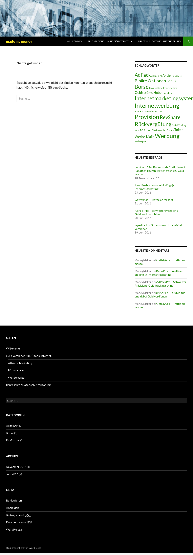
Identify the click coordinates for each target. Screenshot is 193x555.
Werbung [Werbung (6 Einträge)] (167, 135)
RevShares (13, 440)
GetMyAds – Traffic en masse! (154, 199)
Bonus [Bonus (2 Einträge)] (171, 81)
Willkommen (74, 41)
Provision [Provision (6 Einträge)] (147, 116)
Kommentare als (19, 522)
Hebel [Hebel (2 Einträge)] (158, 92)
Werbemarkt (16, 377)
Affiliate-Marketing (20, 363)
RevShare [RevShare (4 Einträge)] (170, 117)
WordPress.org (15, 529)
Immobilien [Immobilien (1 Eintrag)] (168, 93)
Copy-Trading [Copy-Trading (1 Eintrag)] (164, 88)
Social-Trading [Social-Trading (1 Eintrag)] (179, 125)
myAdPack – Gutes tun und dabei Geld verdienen (160, 294)
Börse (10, 433)
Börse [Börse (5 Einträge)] (142, 86)
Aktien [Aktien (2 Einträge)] (167, 75)
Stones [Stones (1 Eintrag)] (170, 130)
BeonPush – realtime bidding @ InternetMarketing (154, 187)
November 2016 (16, 466)
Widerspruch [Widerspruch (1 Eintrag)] (141, 141)
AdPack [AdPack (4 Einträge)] (143, 75)
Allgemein (12, 425)
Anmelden (12, 507)
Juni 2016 (12, 474)
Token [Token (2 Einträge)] (178, 130)
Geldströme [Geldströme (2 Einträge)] (144, 92)
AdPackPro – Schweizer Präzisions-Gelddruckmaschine (157, 212)
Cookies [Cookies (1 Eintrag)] (153, 88)
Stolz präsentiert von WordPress (23, 547)
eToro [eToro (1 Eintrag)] (174, 88)
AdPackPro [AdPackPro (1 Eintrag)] (156, 75)
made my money (19, 41)
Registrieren (14, 500)
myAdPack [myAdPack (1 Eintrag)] (140, 111)
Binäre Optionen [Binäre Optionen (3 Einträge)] (150, 80)
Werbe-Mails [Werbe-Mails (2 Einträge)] (144, 137)
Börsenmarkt (16, 370)
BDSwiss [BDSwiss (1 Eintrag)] (177, 75)
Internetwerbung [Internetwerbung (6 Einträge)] (157, 105)
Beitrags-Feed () (18, 515)
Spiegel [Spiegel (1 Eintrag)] (147, 130)
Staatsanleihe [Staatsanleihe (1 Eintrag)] (159, 130)
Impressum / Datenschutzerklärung (159, 41)
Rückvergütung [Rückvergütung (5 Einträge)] (153, 124)
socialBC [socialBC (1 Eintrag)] (139, 130)
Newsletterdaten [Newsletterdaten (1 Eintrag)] (154, 111)
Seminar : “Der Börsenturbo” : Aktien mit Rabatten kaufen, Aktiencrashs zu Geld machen (160, 170)
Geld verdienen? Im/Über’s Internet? (108, 41)
